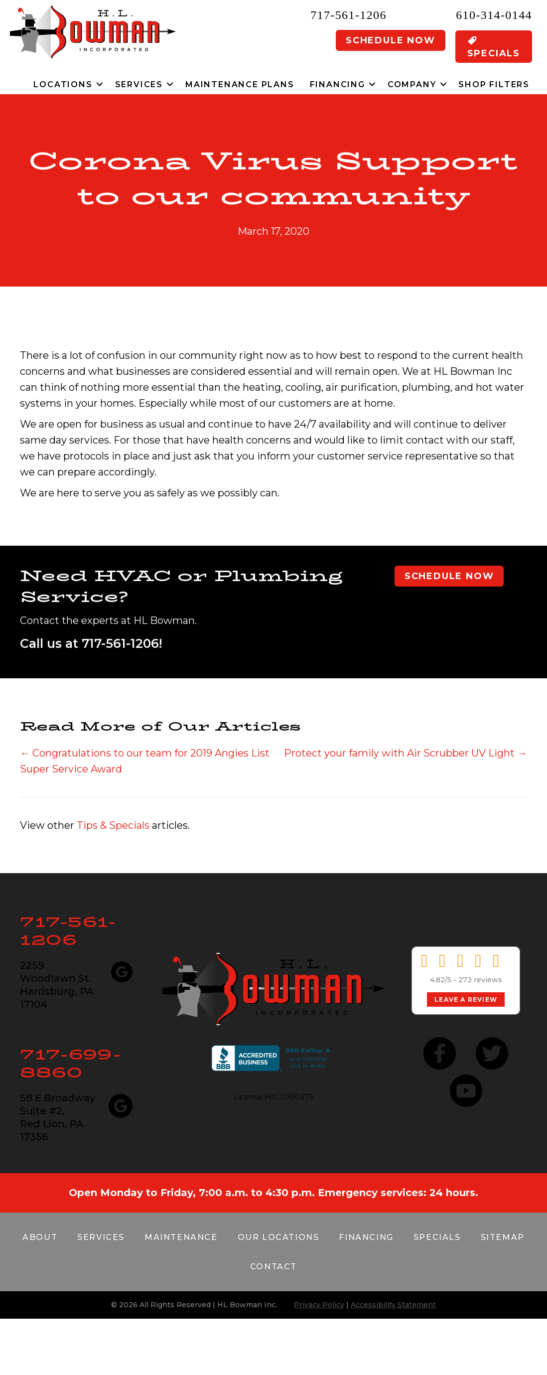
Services (139, 84)
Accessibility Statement (393, 1304)
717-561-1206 (348, 14)
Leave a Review (465, 999)
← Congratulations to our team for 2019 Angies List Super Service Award (145, 761)
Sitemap (503, 1237)
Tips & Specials (113, 825)
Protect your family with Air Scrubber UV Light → (405, 753)
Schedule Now (390, 40)
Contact (273, 1266)
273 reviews (480, 979)
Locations (62, 84)
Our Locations (278, 1237)
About (39, 1237)
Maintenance (181, 1237)
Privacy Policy (319, 1304)
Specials (437, 1237)
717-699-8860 (70, 1063)
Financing (337, 84)
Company (412, 84)
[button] (100, 84)
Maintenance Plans (239, 84)
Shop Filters (494, 84)
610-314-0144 (494, 14)
